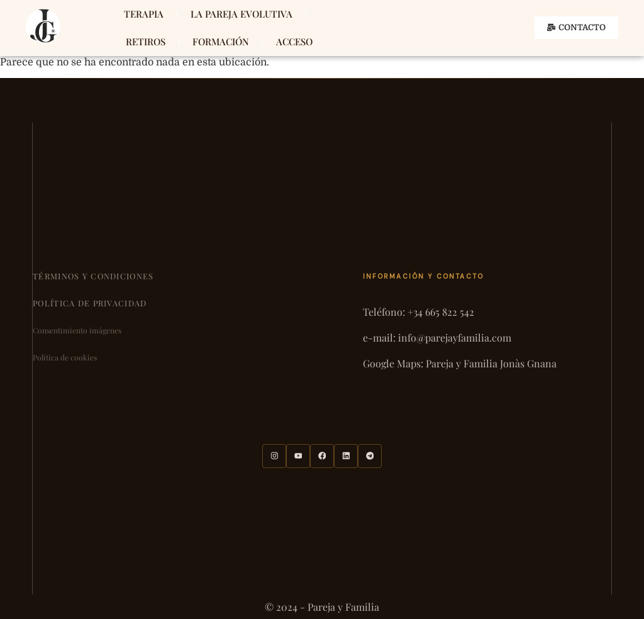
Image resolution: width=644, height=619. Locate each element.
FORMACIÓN (220, 41)
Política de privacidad (90, 303)
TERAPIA (144, 14)
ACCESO (294, 41)
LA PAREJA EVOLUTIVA (241, 14)
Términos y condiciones (93, 275)
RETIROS (145, 41)
